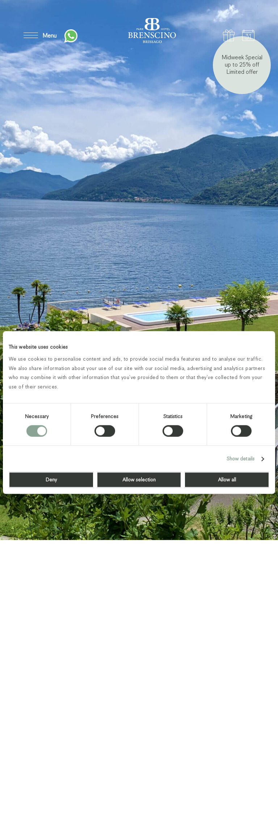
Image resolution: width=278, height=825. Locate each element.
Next (249, 795)
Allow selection (139, 480)
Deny (51, 480)
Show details (240, 459)
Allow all (227, 480)
